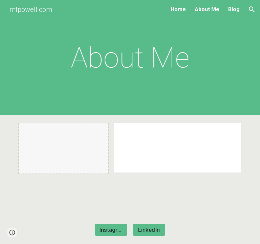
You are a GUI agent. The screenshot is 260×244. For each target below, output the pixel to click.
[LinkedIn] (149, 230)
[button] (252, 9)
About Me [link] (207, 9)
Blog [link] (234, 9)
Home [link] (178, 9)
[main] (130, 57)
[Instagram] (111, 230)
